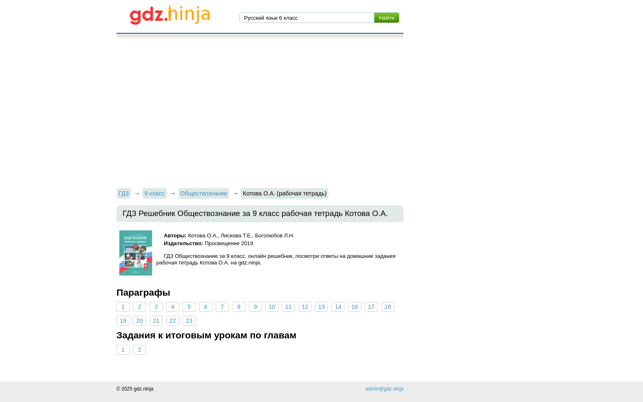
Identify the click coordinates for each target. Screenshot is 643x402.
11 (288, 306)
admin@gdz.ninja (384, 389)
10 (272, 306)
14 (338, 306)
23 (189, 320)
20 (139, 320)
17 (371, 306)
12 (305, 306)
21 (156, 320)
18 (387, 306)
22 (172, 320)
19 (123, 320)
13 (321, 306)
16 (354, 306)
